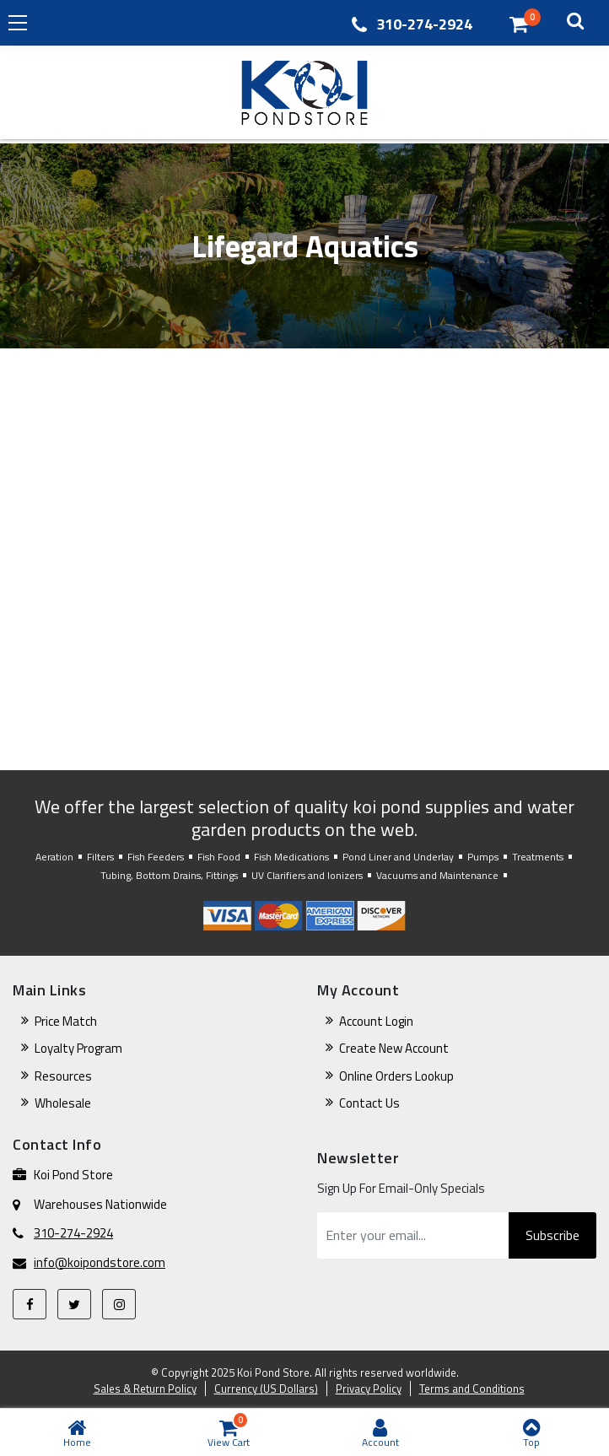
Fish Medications (291, 857)
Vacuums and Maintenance (437, 875)
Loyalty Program (78, 1048)
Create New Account (394, 1048)
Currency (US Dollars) (266, 1388)
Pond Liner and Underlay (398, 857)
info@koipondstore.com (99, 1263)
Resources (63, 1076)
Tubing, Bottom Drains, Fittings (169, 875)
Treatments (537, 857)
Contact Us (369, 1103)
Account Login (376, 1021)
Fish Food (218, 857)
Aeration (54, 857)
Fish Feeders (155, 857)
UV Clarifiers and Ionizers (307, 875)
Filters (100, 857)
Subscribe (552, 1235)
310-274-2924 (424, 24)
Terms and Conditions (472, 1388)
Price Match (66, 1021)
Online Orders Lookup (396, 1076)
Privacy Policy (369, 1388)
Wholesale (63, 1103)
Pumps (483, 857)
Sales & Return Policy (145, 1388)
